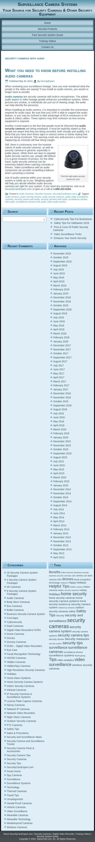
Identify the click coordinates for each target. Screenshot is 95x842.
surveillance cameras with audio (31, 202)
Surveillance (13, 779)
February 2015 (61, 481)
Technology (13, 787)
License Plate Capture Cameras (24, 701)
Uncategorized (15, 799)
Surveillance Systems (19, 783)
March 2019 (59, 285)
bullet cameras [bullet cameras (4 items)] (67, 572)
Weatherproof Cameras (20, 823)
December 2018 (62, 297)
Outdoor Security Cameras (21, 721)
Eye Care (12, 650)
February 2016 (61, 433)
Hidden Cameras (16, 662)
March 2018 (59, 333)
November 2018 (62, 301)
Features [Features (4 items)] (64, 583)
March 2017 (59, 381)
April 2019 (58, 281)
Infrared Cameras (16, 689)
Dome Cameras (15, 634)
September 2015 (62, 453)
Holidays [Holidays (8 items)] (54, 594)
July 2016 (58, 413)
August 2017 (60, 361)
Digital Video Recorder (63, 834)
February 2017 (61, 385)
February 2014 (61, 529)
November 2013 (62, 541)
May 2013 (58, 553)
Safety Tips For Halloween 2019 (71, 223)
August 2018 (60, 313)
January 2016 (60, 437)
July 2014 (58, 509)
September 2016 (62, 405)
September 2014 (62, 501)
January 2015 (60, 485)
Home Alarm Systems (19, 678)
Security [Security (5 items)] (60, 615)
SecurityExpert (47, 81)
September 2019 (62, 261)
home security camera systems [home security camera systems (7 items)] (66, 599)
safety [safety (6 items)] (72, 611)
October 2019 (60, 257)
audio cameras (12, 197)
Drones (11, 638)
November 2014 (62, 493)
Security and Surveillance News (24, 737)
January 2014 (60, 533)
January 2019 (60, 293)
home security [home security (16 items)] (74, 593)
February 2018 (61, 337)
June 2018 (59, 321)
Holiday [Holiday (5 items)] (83, 590)
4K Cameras (14, 586)
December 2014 (62, 489)
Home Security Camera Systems (25, 681)
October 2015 (60, 449)
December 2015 (62, 441)
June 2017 (59, 369)
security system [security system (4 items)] (55, 643)
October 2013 (60, 545)
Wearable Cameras (17, 815)
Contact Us (47, 47)
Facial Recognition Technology (24, 654)
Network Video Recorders (21, 713)
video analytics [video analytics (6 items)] (65, 660)
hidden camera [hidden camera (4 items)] (76, 587)
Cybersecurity (14, 622)
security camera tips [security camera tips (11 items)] (73, 635)
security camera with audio (27, 199)
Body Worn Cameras (18, 602)
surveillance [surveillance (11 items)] (58, 647)
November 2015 (62, 445)
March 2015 (59, 477)
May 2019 (58, 277)
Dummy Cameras (16, 642)
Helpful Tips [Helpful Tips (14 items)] (59, 586)
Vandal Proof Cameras (19, 803)
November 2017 (62, 349)
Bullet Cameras (15, 610)
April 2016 (58, 425)
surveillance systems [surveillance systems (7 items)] (61, 655)
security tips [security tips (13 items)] (73, 643)
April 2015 (58, 473)
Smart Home (14, 771)
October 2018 (60, 305)
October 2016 (60, 401)
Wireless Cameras (17, 827)
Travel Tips (13, 795)
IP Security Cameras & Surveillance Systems (19, 696)
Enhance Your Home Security (70, 238)
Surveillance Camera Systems (47, 4)
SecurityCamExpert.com (18, 189)
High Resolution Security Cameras (26, 670)
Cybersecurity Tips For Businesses (73, 219)
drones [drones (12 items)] (67, 579)
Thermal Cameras (17, 791)
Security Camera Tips (19, 755)
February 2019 (61, 289)
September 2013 (62, 549)
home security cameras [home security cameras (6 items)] (62, 597)
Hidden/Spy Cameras (18, 666)
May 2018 (58, 325)
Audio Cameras (26, 194)
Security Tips (14, 763)
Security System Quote (47, 836)
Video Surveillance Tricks (68, 234)
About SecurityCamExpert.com (17, 834)
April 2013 (58, 557)
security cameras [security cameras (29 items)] (67, 623)
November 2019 (62, 253)
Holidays (11, 673)
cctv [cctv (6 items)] (59, 579)
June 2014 (59, 513)
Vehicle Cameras (16, 807)
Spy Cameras (14, 775)
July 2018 (58, 317)
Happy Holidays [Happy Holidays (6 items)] (77, 582)
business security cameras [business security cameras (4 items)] (60, 576)
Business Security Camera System (26, 614)
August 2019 (60, 265)
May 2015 (58, 469)
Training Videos (47, 41)
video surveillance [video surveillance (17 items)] (67, 662)
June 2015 (59, 465)
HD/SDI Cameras (16, 658)
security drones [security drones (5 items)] (56, 639)
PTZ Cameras (14, 725)
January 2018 (60, 341)
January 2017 (60, 389)
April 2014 (58, 521)
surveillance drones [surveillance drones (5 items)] (73, 652)
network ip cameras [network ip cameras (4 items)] (66, 608)
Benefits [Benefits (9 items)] (54, 572)
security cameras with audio (54, 199)
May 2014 (58, 517)
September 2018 (62, 309)
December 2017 (62, 345)
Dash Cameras (15, 626)
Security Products (47, 29)
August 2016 (60, 409)
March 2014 (59, 525)
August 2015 (60, 457)
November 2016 (62, 397)
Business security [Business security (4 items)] (81, 572)
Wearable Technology (19, 819)
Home (47, 22)
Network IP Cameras (18, 709)
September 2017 (62, 357)
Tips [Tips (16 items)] (53, 659)
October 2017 (60, 353)
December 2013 (62, 537)
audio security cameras (53, 197)
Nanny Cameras (16, 705)
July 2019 (58, 269)
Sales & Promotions (18, 733)
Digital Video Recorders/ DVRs (24, 630)
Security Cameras (43, 194)
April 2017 (58, 377)
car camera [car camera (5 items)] (77, 575)
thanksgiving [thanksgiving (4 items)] (80, 656)
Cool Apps (12, 618)
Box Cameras (14, 606)
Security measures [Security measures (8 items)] (77, 639)
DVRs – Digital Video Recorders (24, 646)
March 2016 (59, 429)
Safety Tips (13, 729)
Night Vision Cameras (19, 717)
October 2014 (60, 497)
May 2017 (58, 373)
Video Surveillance (17, 811)
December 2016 (62, 393)
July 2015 (58, 461)
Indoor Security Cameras (20, 686)
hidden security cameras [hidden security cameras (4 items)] (68, 590)
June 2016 (59, 417)
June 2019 (59, 273)
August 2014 (60, 505)
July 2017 (58, 365)
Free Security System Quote (47, 35)
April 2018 (58, 329)
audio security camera (30, 197)
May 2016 (58, 421)
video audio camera (56, 202)
